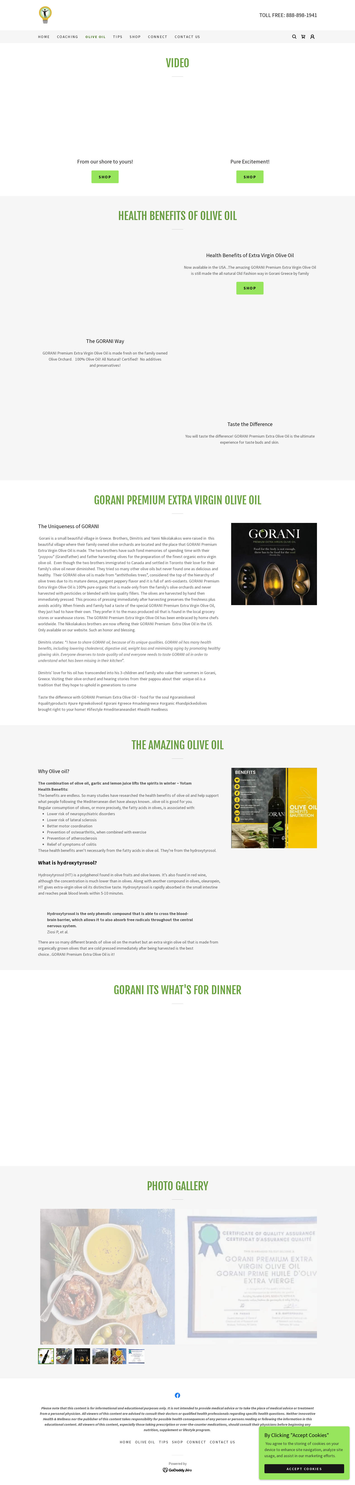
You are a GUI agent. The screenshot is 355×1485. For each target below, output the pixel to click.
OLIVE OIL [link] (95, 36)
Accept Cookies (304, 1468)
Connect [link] (158, 36)
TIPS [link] (117, 36)
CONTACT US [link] (187, 36)
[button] (312, 36)
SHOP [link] (135, 36)
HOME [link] (44, 36)
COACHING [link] (67, 36)
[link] (45, 14)
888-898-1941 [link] (301, 15)
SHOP (105, 177)
